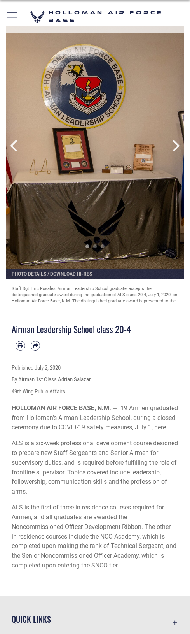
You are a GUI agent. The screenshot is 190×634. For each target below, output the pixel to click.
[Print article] (20, 346)
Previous (15, 146)
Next (175, 146)
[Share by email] (35, 346)
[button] (12, 16)
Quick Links (31, 619)
